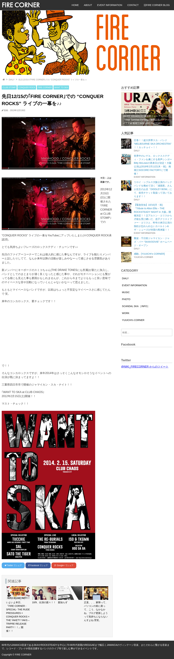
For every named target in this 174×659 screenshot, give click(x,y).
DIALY (11, 79)
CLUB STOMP (9, 87)
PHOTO (126, 299)
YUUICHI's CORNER (133, 320)
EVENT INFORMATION (109, 5)
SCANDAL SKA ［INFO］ (136, 306)
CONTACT (133, 5)
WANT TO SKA (61, 87)
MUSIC (126, 292)
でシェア (13, 565)
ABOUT (88, 5)
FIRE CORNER (21, 5)
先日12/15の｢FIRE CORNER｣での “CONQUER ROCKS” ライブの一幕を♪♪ (52, 79)
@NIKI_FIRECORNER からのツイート (144, 366)
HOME (75, 5)
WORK (125, 313)
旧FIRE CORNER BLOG (157, 5)
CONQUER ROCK (26, 87)
